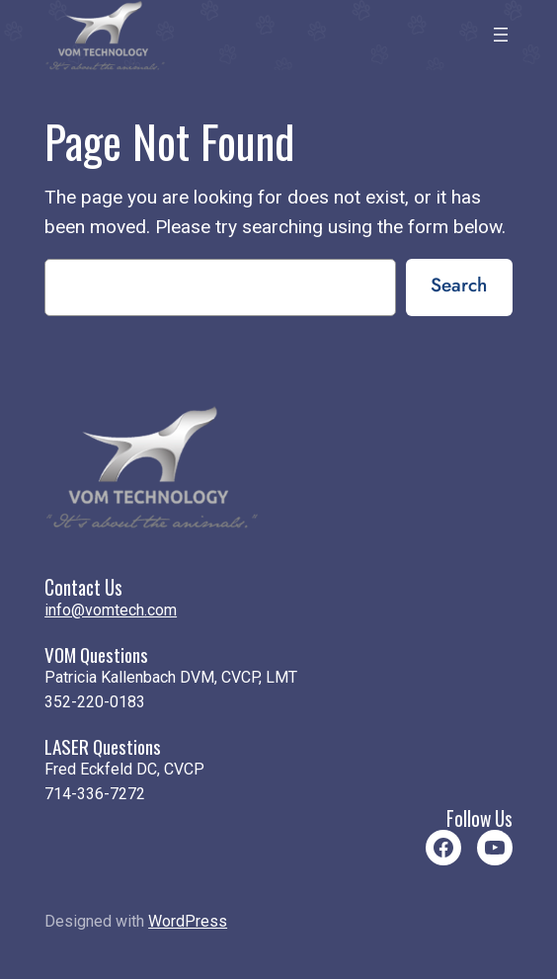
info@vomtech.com (110, 610)
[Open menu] (501, 34)
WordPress (187, 921)
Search (459, 284)
